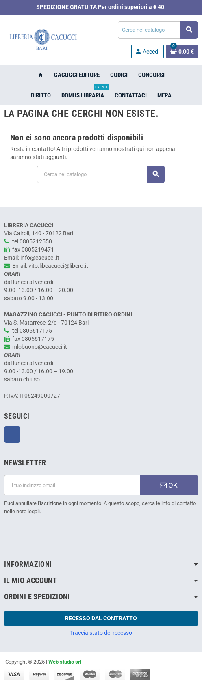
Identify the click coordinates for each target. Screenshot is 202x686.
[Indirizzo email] (72, 485)
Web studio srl (64, 662)
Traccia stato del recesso (101, 633)
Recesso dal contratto (101, 618)
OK (169, 485)
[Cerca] (158, 30)
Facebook (12, 434)
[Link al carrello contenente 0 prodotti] (182, 51)
